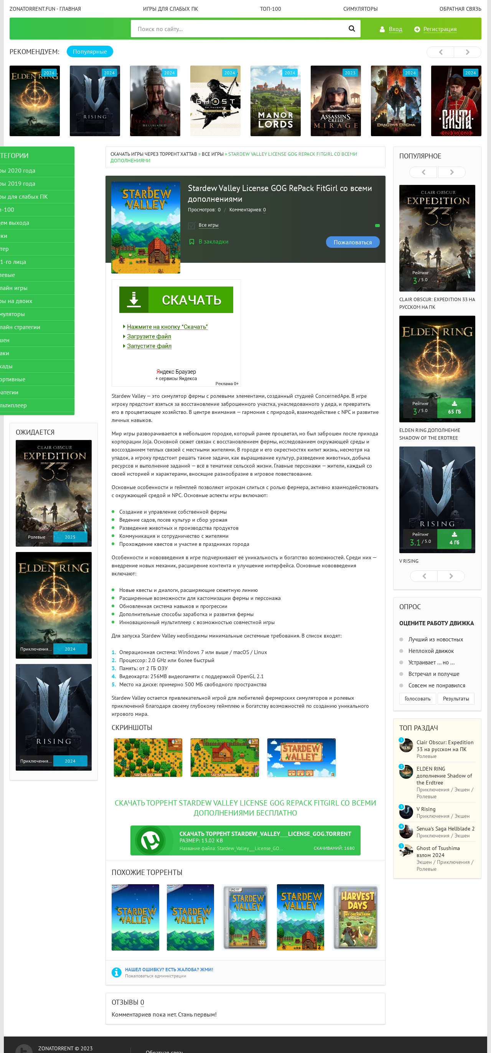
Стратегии (28, 392)
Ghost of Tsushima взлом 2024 (438, 852)
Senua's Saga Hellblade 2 (446, 828)
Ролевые (26, 274)
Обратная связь (460, 8)
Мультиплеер (32, 405)
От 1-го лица (32, 261)
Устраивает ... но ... (431, 662)
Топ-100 (270, 8)
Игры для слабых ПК (170, 8)
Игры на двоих (35, 301)
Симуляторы (360, 8)
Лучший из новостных (435, 639)
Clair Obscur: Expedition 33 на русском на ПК (445, 746)
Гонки (23, 235)
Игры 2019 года (37, 183)
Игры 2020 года (37, 170)
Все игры (213, 154)
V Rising (409, 561)
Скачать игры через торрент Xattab (153, 154)
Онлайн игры (33, 288)
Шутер (23, 248)
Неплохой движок (430, 650)
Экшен (24, 340)
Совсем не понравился (436, 685)
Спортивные (32, 379)
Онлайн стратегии (39, 327)
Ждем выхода (34, 222)
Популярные (90, 51)
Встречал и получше (433, 673)
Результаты (456, 698)
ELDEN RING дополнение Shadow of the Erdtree (444, 775)
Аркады (25, 366)
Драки (24, 353)
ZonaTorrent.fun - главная (45, 8)
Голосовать (418, 698)
